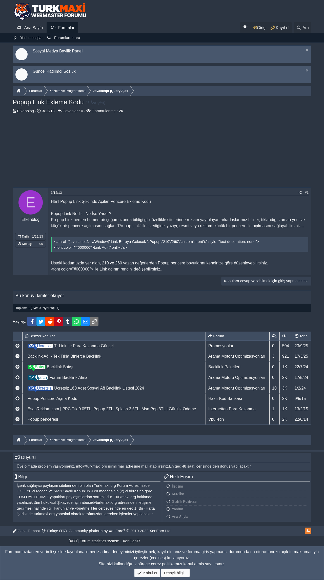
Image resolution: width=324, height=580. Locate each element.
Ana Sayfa (33, 28)
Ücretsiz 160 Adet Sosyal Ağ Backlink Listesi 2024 (86, 388)
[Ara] (302, 27)
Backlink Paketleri (224, 367)
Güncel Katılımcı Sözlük (54, 71)
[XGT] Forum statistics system (104, 541)
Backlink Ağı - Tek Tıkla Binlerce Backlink (64, 356)
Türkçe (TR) (54, 531)
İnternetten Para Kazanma (232, 409)
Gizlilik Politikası (184, 501)
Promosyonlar (220, 346)
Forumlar (66, 28)
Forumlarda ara (67, 37)
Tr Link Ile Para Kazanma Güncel (71, 346)
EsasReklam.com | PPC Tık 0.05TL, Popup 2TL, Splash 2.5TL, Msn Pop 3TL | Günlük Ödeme (112, 409)
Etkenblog (25, 111)
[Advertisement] (162, 152)
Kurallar (178, 494)
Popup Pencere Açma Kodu (52, 398)
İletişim (177, 486)
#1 (307, 193)
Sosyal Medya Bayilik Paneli (58, 51)
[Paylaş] (300, 192)
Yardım (177, 509)
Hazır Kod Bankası (225, 398)
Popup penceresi (43, 419)
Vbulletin (216, 419)
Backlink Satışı (50, 367)
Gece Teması (26, 531)
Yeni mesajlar (31, 37)
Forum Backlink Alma (58, 377)
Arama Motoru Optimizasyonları (236, 356)
